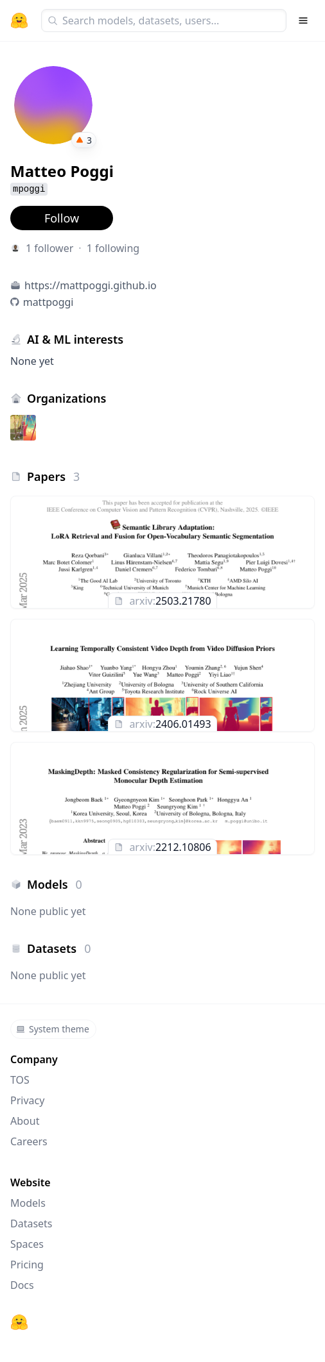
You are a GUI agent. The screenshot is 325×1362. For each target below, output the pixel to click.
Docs (22, 1285)
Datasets (31, 1223)
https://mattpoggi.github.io (90, 285)
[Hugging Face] (19, 1322)
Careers (29, 1141)
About (24, 1121)
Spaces (27, 1244)
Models (28, 1203)
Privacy (27, 1100)
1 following (113, 248)
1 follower (49, 248)
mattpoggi (48, 302)
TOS (20, 1080)
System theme (52, 1029)
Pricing (27, 1264)
